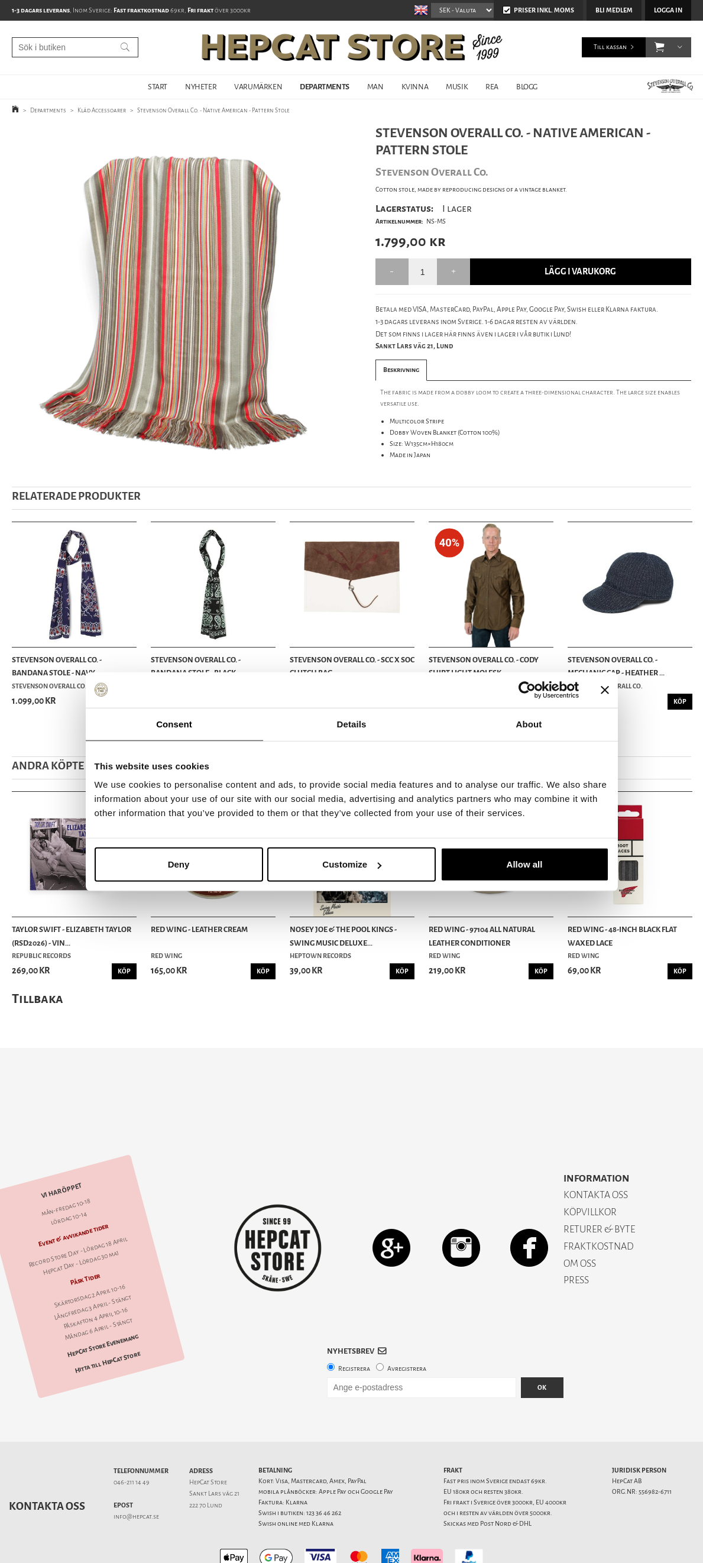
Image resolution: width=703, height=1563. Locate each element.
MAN (375, 87)
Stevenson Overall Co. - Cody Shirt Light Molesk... (484, 666)
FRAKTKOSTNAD (598, 1205)
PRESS (576, 1238)
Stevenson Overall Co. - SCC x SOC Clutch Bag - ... (352, 666)
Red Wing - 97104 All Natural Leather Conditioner (482, 935)
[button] (660, 47)
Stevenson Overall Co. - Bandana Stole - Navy (57, 666)
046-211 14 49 (132, 1440)
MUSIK (457, 87)
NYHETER (200, 87)
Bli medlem (614, 10)
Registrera (354, 1327)
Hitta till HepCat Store (107, 1321)
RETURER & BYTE (599, 1188)
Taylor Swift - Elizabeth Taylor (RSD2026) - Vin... (71, 935)
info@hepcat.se (136, 1475)
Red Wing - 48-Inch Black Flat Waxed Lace (622, 935)
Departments (48, 110)
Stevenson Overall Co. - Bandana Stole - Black (196, 666)
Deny (179, 864)
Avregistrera (406, 1327)
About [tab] (529, 724)
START (157, 87)
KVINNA (415, 87)
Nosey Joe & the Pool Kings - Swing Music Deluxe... (343, 935)
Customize (351, 864)
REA (491, 87)
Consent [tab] (174, 724)
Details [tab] (352, 724)
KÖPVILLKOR (590, 1170)
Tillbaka (37, 998)
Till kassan (610, 47)
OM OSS (579, 1222)
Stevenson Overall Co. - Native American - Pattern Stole (213, 110)
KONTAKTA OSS (595, 1153)
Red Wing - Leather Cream (199, 929)
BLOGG (526, 87)
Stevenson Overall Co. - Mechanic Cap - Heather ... (616, 666)
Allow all (525, 864)
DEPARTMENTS (324, 87)
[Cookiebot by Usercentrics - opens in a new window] (527, 689)
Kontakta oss (47, 1465)
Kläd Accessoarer (101, 110)
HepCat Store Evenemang (103, 1304)
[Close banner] (605, 689)
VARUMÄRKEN (258, 87)
